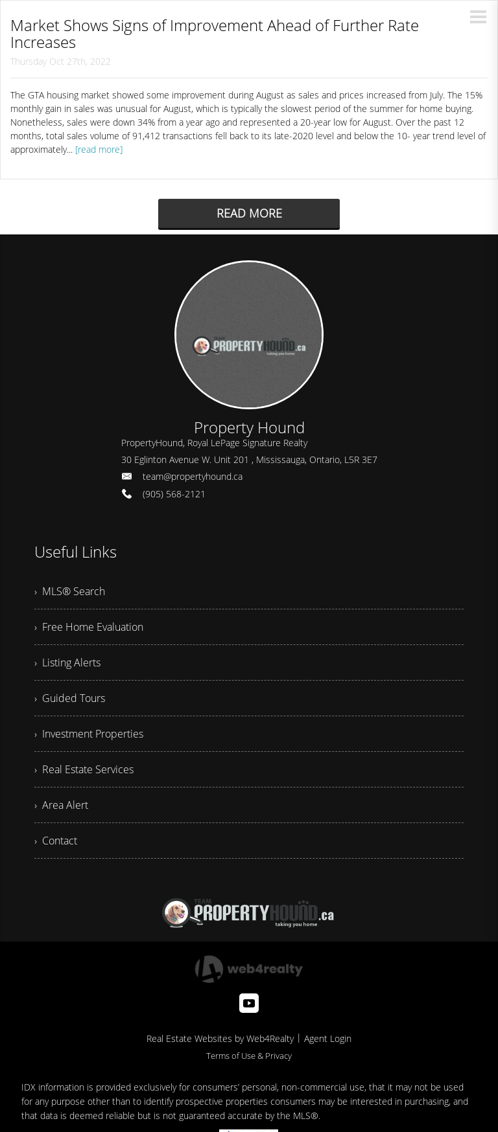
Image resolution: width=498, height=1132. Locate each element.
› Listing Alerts (67, 662)
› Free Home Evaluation (88, 627)
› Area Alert (61, 805)
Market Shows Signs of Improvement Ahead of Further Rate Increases (214, 33)
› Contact (55, 840)
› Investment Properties (88, 734)
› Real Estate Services (84, 769)
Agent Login (327, 1038)
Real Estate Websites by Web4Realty (220, 1038)
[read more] (99, 149)
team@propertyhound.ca (193, 476)
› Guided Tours (69, 698)
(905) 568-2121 (174, 494)
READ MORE (249, 213)
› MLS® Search (69, 591)
